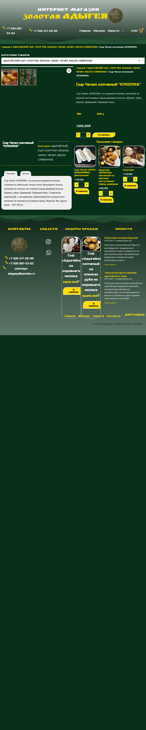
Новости (123, 248)
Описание (10, 192)
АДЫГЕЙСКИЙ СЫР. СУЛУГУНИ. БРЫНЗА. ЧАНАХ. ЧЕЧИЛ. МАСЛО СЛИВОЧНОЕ (55, 47)
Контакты (19, 248)
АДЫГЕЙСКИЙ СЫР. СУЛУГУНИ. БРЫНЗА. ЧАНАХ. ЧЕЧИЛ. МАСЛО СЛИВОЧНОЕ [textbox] (71, 60)
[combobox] (73, 61)
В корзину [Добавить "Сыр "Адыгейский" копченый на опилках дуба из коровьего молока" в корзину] (93, 323)
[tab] (10, 192)
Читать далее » (110, 283)
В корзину (104, 134)
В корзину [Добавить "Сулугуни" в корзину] (130, 204)
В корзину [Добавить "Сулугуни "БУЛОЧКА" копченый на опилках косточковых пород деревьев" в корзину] (106, 218)
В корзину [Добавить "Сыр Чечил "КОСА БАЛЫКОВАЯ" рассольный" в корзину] (81, 209)
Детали (26, 192)
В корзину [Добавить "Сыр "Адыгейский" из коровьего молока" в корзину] (73, 309)
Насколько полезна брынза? (121, 256)
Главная (5, 47)
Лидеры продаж (82, 248)
